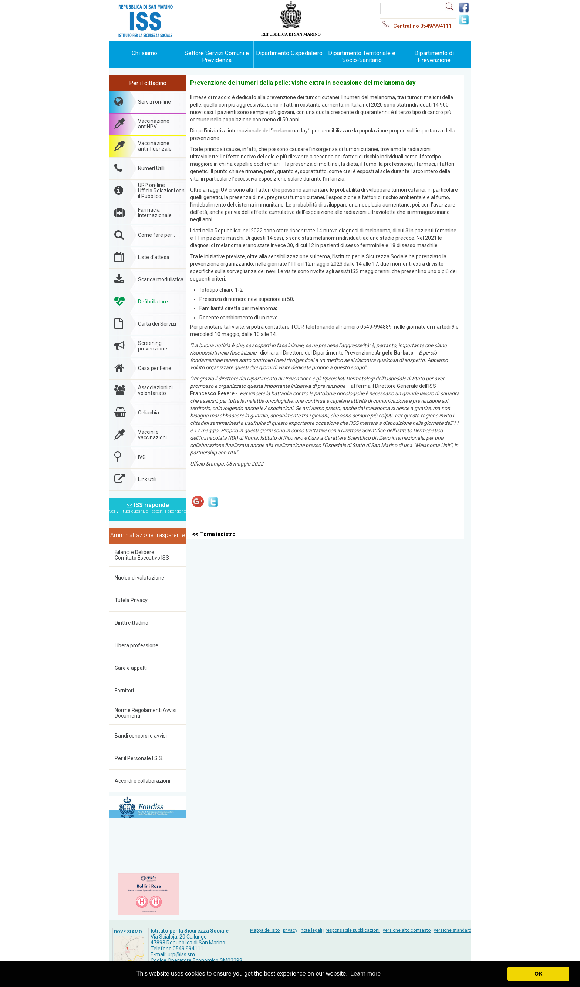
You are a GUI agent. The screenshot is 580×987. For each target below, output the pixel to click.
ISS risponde (147, 505)
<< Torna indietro (214, 534)
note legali (311, 930)
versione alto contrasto (407, 930)
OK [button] (539, 974)
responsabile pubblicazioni (353, 930)
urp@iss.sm (181, 954)
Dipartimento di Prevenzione (434, 57)
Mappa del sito (265, 930)
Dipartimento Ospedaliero (289, 53)
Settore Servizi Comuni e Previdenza (217, 57)
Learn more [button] (365, 973)
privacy (290, 930)
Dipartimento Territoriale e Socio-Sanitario (361, 57)
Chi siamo (144, 53)
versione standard (452, 930)
